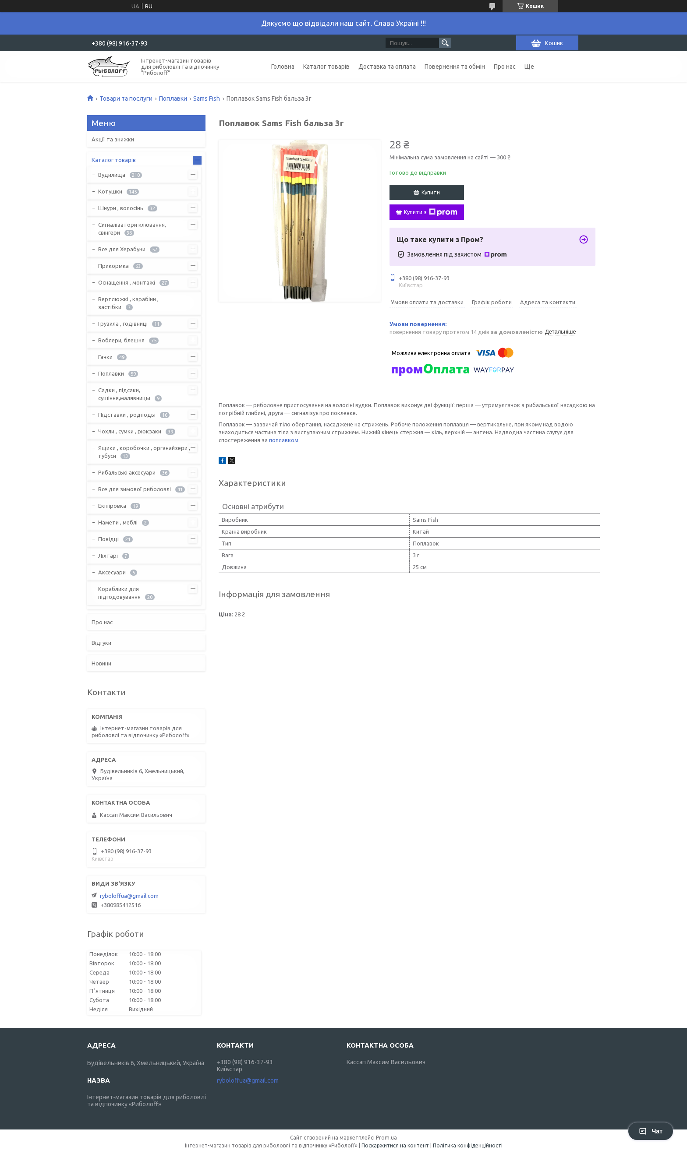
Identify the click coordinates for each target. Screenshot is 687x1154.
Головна (282, 66)
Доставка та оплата (387, 66)
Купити (430, 192)
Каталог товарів (326, 66)
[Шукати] (445, 43)
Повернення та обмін (455, 66)
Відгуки (101, 643)
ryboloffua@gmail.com (129, 896)
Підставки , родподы (127, 415)
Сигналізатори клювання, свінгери (132, 229)
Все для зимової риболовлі (134, 489)
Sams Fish (206, 98)
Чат (650, 1131)
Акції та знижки (113, 139)
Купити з (430, 212)
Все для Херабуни (121, 249)
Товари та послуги (125, 98)
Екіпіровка (112, 506)
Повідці (108, 539)
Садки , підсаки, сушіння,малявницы (124, 394)
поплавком (283, 440)
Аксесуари (112, 572)
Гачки (105, 357)
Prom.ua (386, 1137)
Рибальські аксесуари (127, 472)
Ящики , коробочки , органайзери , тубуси (144, 452)
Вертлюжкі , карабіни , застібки (128, 303)
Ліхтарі (108, 555)
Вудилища (111, 175)
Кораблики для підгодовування (119, 593)
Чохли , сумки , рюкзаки (129, 431)
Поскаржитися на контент (395, 1145)
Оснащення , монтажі (126, 282)
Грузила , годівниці (123, 323)
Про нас (505, 66)
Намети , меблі (118, 522)
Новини (101, 663)
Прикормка (113, 266)
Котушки (110, 191)
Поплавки (173, 98)
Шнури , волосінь (120, 208)
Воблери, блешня (121, 340)
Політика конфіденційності (468, 1145)
